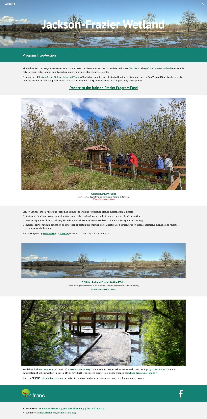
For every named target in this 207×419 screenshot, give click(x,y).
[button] (203, 4)
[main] (103, 24)
